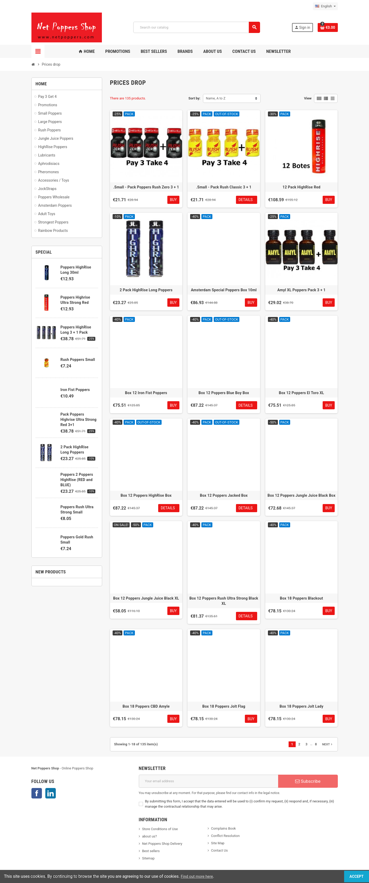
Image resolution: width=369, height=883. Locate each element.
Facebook (36, 793)
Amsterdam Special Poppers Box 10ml (224, 290)
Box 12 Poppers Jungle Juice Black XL (146, 598)
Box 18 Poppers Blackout (301, 598)
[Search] (196, 27)
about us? (149, 836)
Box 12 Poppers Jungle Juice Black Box (301, 495)
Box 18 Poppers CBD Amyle (146, 706)
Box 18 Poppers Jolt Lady (301, 706)
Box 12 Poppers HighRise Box (146, 495)
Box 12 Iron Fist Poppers (146, 393)
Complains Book (223, 828)
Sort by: (194, 98)
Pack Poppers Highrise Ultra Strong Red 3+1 (78, 419)
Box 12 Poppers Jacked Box (223, 495)
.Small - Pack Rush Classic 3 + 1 (223, 187)
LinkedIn (50, 793)
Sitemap (148, 858)
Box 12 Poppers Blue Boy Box (224, 393)
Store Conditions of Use (160, 829)
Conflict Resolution (225, 836)
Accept (351, 876)
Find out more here (198, 876)
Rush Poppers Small (77, 359)
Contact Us (219, 850)
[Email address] (208, 781)
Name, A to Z (215, 98)
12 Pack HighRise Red (302, 187)
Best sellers (151, 851)
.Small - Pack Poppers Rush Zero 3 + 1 (146, 187)
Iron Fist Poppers (75, 390)
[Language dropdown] (325, 6)
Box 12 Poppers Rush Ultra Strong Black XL (223, 601)
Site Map (217, 843)
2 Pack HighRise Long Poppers (146, 290)
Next (327, 744)
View (308, 98)
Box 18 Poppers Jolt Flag (223, 706)
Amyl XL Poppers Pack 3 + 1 (301, 290)
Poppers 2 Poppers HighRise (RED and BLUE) (76, 479)
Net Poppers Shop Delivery (162, 844)
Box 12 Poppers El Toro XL (301, 393)
